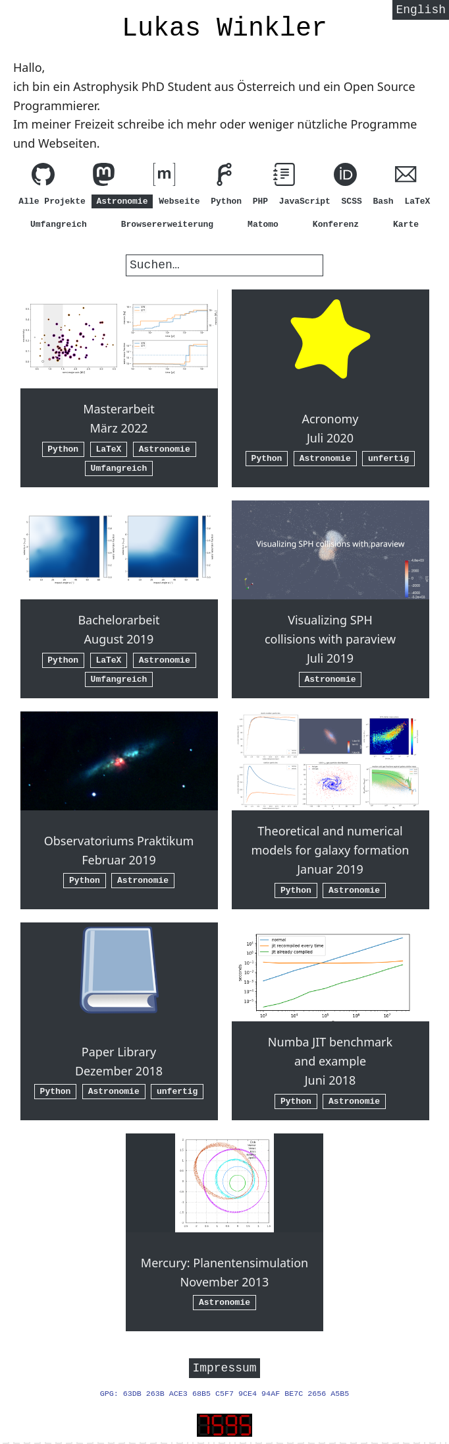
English (421, 11)
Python (226, 201)
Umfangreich (58, 224)
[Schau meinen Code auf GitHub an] (43, 177)
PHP (260, 201)
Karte (406, 224)
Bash (383, 201)
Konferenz (336, 224)
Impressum (224, 1369)
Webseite (179, 201)
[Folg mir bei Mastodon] (104, 177)
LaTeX (418, 201)
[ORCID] (345, 177)
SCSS (352, 201)
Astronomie (121, 201)
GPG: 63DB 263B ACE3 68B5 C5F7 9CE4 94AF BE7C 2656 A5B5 (225, 1396)
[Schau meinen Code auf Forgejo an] (224, 177)
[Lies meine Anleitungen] (285, 177)
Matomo (263, 224)
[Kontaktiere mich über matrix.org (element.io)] (164, 177)
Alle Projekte (51, 201)
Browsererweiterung (167, 224)
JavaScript (304, 201)
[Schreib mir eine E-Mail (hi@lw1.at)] (406, 177)
